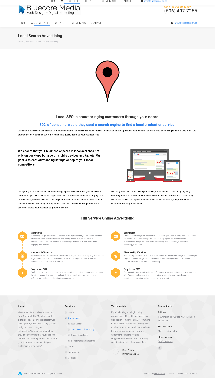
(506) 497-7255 (165, 341)
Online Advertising (79, 335)
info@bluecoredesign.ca (185, 23)
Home (71, 312)
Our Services (72, 318)
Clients (71, 346)
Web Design (76, 324)
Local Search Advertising (82, 329)
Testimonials (74, 352)
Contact (72, 358)
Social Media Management (83, 341)
